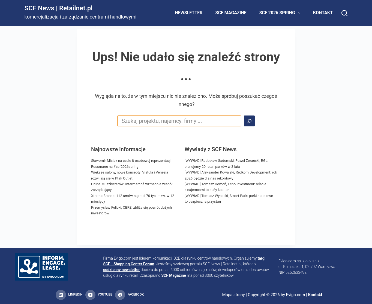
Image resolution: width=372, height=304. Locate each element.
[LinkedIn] (69, 295)
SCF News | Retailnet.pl (59, 8)
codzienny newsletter (121, 269)
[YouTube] (98, 295)
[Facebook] (129, 295)
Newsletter (188, 12)
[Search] (344, 13)
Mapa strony (233, 294)
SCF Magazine (231, 12)
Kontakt (323, 12)
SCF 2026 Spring (280, 13)
